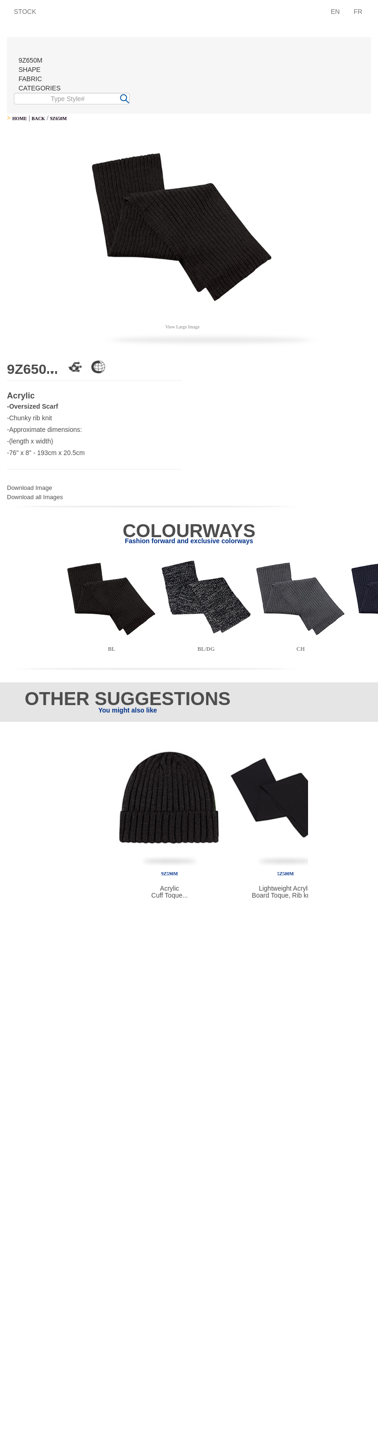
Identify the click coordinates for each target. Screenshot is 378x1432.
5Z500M (285, 873)
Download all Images (35, 497)
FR (357, 11)
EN (335, 11)
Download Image (29, 487)
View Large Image (182, 326)
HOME (19, 118)
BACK (38, 118)
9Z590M (169, 873)
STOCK (25, 11)
